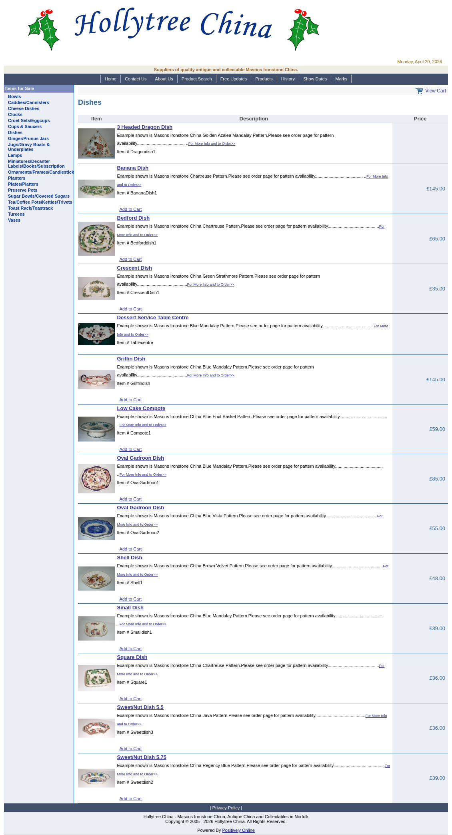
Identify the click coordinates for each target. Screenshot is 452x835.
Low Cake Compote (141, 408)
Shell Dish (129, 558)
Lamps (15, 155)
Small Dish (130, 608)
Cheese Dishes (23, 108)
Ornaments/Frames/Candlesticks (42, 172)
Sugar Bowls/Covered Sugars (39, 196)
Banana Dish (133, 168)
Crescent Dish (134, 268)
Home (110, 78)
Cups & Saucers (25, 126)
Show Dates (315, 78)
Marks (341, 78)
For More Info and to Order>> (212, 144)
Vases (14, 220)
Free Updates (233, 78)
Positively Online (238, 830)
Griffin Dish (131, 359)
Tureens (16, 214)
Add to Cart (131, 209)
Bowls (14, 96)
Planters (16, 178)
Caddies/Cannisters (28, 102)
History (288, 78)
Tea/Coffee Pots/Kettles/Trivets (40, 202)
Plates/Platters (23, 184)
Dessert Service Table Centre (153, 317)
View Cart (435, 91)
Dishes (15, 132)
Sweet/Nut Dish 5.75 (142, 757)
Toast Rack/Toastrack (30, 208)
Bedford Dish (133, 218)
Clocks (15, 114)
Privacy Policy (226, 807)
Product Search (197, 78)
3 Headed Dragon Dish (145, 127)
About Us (164, 78)
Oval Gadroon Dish (140, 458)
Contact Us (135, 78)
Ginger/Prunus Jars (28, 138)
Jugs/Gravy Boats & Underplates (29, 147)
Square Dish (132, 657)
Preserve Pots (22, 190)
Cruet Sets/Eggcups (29, 120)
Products (263, 78)
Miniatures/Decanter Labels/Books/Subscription (36, 163)
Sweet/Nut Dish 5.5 (140, 707)
